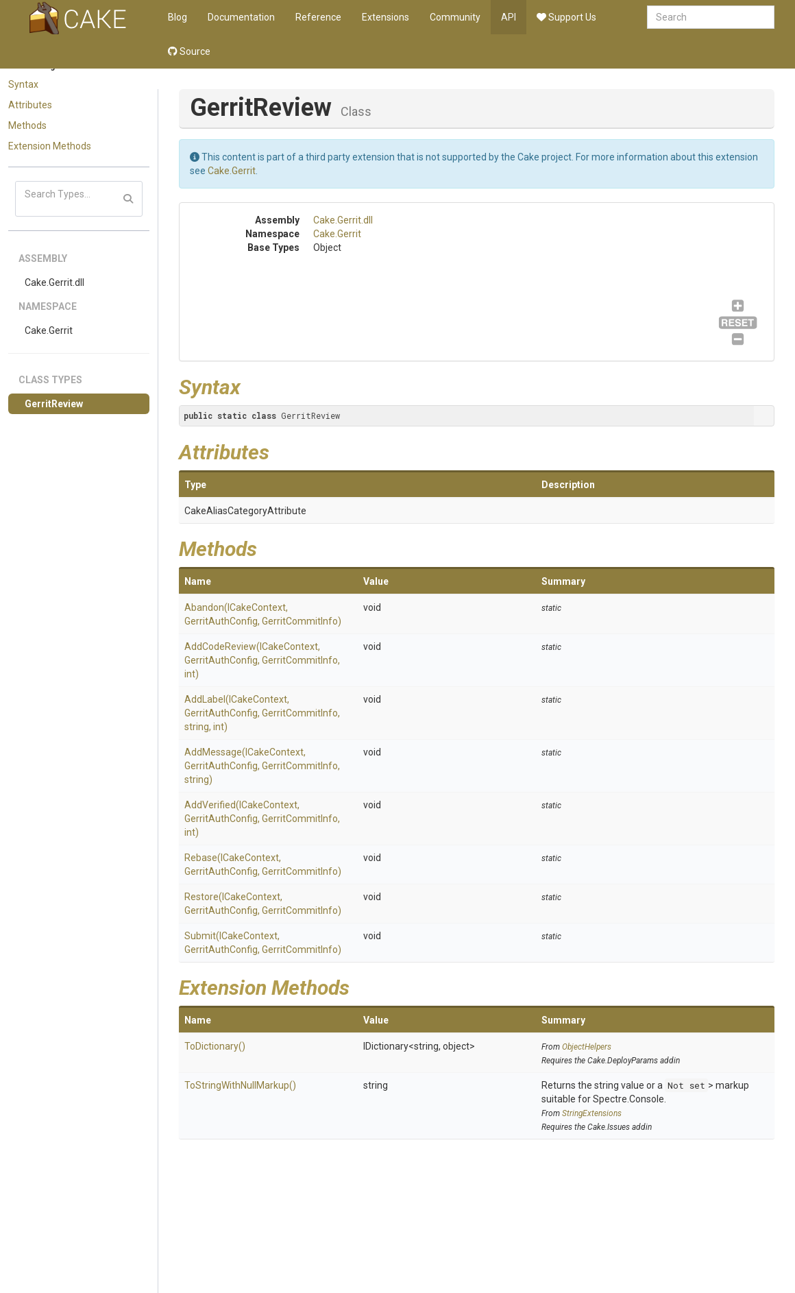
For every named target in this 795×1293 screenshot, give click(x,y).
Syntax (23, 84)
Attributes (30, 104)
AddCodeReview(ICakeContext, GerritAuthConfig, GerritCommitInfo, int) (262, 660)
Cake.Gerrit (49, 330)
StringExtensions (592, 1113)
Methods (27, 125)
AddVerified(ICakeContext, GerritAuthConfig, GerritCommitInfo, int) (262, 818)
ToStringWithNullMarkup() (240, 1085)
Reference (318, 17)
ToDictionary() (214, 1046)
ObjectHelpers (586, 1047)
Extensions (385, 17)
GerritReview (54, 403)
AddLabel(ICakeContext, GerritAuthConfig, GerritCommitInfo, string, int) (262, 713)
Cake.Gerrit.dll (54, 282)
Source (189, 51)
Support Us (566, 17)
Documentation (241, 17)
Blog (177, 17)
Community (455, 17)
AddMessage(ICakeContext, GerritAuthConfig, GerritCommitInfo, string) (262, 766)
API (508, 17)
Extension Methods (49, 146)
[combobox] (710, 17)
